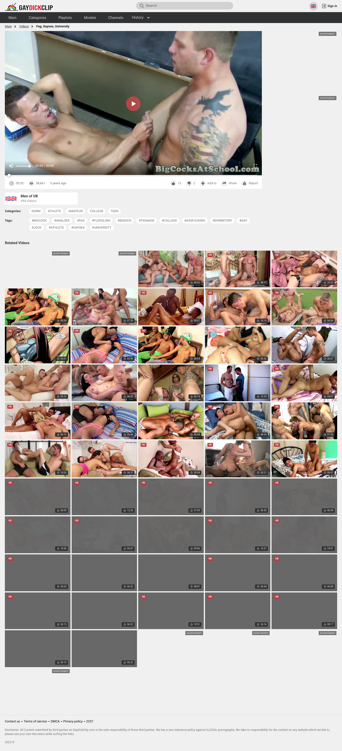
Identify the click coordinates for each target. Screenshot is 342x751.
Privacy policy (73, 721)
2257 (89, 721)
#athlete (56, 227)
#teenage (146, 220)
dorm (36, 211)
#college (169, 220)
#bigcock (39, 220)
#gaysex (78, 227)
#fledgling (101, 220)
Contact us (12, 721)
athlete (54, 211)
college (96, 211)
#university (101, 227)
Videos (24, 26)
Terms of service (35, 721)
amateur (75, 211)
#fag (81, 220)
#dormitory (222, 220)
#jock (37, 227)
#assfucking (194, 220)
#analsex (62, 220)
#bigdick (124, 220)
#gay (243, 220)
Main (8, 26)
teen (114, 211)
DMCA (55, 721)
